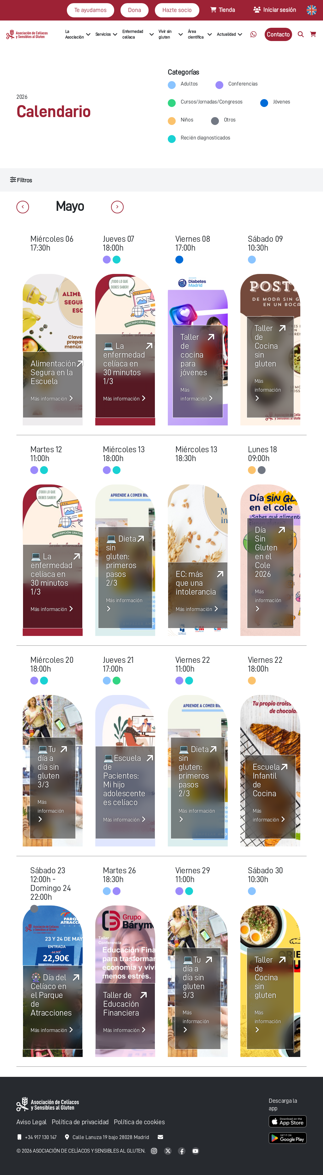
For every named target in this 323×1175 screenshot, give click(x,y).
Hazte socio (177, 10)
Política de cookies (139, 1122)
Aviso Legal (31, 1122)
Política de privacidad (80, 1122)
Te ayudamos (90, 10)
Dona (134, 10)
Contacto (278, 34)
